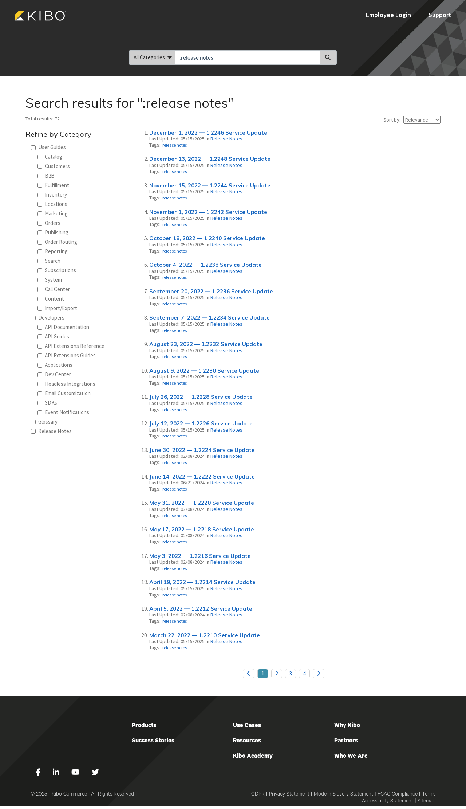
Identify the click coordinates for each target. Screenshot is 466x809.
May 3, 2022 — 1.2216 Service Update (200, 555)
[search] (247, 57)
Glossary (44, 421)
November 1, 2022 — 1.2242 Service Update (208, 212)
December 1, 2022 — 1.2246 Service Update (208, 132)
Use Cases (247, 726)
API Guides (53, 336)
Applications (54, 364)
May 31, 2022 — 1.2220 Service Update (201, 502)
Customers (53, 166)
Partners (346, 741)
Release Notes (51, 431)
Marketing (52, 213)
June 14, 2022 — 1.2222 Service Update (202, 476)
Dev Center (54, 374)
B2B (46, 175)
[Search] (328, 57)
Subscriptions (56, 270)
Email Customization (64, 393)
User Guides (48, 147)
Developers (47, 317)
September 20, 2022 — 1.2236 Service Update (211, 291)
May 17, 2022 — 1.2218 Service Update (201, 529)
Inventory (52, 194)
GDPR (258, 795)
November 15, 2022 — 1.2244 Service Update (209, 185)
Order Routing (57, 241)
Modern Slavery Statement (343, 795)
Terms (428, 795)
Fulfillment (53, 185)
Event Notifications (63, 412)
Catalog (49, 156)
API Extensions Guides (66, 355)
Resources (247, 741)
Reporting (52, 251)
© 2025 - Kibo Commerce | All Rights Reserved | (84, 795)
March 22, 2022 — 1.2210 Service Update (204, 635)
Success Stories (153, 741)
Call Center (53, 289)
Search (48, 260)
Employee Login (389, 15)
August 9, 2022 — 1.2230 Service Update (204, 370)
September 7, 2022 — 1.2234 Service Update (209, 317)
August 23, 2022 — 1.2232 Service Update (205, 344)
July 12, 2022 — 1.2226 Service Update (201, 423)
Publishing (52, 232)
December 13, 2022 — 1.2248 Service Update (209, 158)
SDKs (47, 402)
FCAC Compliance (398, 795)
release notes (174, 145)
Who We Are (351, 756)
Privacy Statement (289, 795)
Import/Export (57, 308)
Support (440, 15)
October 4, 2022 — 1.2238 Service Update (205, 264)
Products (144, 726)
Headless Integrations (66, 383)
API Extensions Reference (70, 345)
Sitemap (426, 802)
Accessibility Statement (387, 802)
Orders (48, 222)
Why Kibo (347, 726)
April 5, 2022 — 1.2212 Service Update (200, 608)
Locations (52, 204)
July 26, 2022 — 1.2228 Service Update (201, 396)
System (49, 279)
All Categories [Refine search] (153, 57)
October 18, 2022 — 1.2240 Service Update (207, 238)
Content (50, 298)
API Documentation (63, 327)
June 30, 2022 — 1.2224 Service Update (202, 450)
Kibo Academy (253, 756)
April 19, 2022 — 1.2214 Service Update (202, 582)
